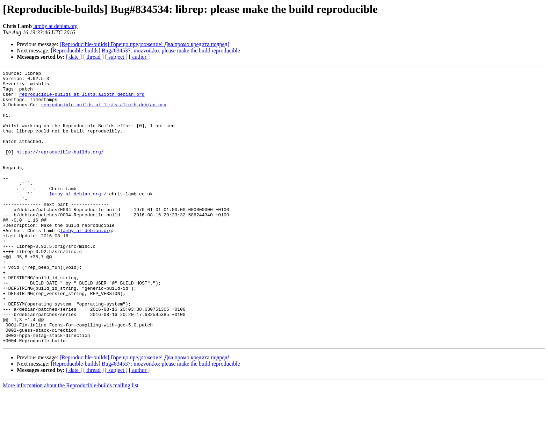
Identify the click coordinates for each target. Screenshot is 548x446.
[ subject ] (116, 57)
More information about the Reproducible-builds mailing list (70, 440)
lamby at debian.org (55, 26)
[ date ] (74, 57)
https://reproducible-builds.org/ (60, 168)
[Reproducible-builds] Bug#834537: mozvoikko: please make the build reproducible (145, 50)
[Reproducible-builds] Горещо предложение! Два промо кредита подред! (144, 44)
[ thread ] (93, 57)
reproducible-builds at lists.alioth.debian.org (82, 99)
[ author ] (139, 57)
